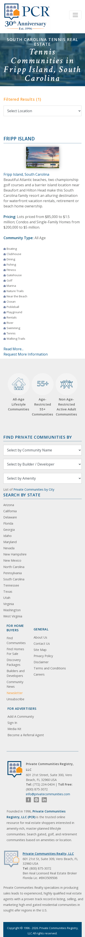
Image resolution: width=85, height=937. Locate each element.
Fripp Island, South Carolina (26, 174)
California (10, 511)
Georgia (9, 529)
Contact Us (42, 643)
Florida (8, 523)
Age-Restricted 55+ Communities (42, 394)
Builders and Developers (16, 673)
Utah (6, 598)
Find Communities (16, 640)
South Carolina (13, 579)
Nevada (8, 548)
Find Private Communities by (37, 437)
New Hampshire (15, 554)
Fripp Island (19, 139)
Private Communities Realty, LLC (48, 853)
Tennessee (11, 585)
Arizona (8, 505)
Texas (7, 591)
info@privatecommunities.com (48, 794)
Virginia (8, 604)
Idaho (7, 536)
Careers (39, 674)
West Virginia (12, 616)
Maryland (10, 542)
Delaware (10, 517)
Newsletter (15, 693)
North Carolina (13, 567)
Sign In (12, 723)
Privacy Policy (43, 656)
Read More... (14, 348)
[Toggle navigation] (75, 15)
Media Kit (14, 729)
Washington (12, 610)
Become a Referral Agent (25, 735)
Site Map (40, 650)
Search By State (21, 494)
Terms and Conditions (50, 668)
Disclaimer (41, 662)
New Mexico (12, 560)
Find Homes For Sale (15, 651)
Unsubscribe (15, 699)
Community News (15, 684)
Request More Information (26, 354)
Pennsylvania (12, 573)
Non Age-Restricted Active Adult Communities (66, 394)
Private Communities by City (33, 489)
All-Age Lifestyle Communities (18, 392)
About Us (40, 637)
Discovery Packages (14, 662)
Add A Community (20, 716)
